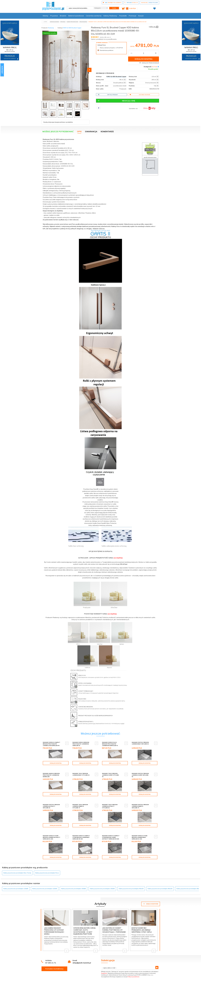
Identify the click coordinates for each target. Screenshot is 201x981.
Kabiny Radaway (110, 16)
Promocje (132, 16)
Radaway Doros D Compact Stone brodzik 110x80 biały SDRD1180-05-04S (81, 829)
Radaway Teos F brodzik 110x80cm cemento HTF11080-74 (80, 800)
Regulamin (104, 964)
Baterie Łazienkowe (76, 16)
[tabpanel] (100, 432)
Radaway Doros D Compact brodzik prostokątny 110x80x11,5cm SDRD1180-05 (51, 743)
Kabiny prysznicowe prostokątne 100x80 (73, 879)
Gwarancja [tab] (91, 130)
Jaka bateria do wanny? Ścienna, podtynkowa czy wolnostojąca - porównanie (114, 920)
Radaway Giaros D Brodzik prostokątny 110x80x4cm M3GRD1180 (51, 772)
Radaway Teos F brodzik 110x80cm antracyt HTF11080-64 (110, 800)
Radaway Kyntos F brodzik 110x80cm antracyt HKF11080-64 (51, 800)
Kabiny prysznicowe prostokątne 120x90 (44, 879)
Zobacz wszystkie (150, 894)
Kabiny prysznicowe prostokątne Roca (47, 863)
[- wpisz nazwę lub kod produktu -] (79, 8)
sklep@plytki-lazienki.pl (82, 953)
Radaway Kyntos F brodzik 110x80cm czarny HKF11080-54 (140, 772)
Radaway (51, 28)
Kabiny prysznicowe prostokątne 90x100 (131, 879)
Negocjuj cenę (116, 101)
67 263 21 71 (50, 953)
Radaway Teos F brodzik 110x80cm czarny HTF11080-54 (110, 772)
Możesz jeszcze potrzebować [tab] (58, 130)
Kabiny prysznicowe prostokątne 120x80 (15, 879)
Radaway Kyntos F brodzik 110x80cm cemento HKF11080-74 (140, 800)
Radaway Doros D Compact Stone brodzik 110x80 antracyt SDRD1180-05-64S (110, 829)
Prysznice (54, 16)
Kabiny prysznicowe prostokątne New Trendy (17, 863)
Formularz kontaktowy (54, 959)
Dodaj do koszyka (143, 59)
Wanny (45, 16)
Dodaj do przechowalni (149, 63)
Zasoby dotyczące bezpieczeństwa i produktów (58, 121)
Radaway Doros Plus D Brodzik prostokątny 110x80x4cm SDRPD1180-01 (110, 743)
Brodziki (63, 16)
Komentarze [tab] (107, 130)
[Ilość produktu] (143, 53)
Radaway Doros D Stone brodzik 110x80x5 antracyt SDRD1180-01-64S (51, 829)
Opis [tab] (79, 130)
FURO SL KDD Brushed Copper (72, 28)
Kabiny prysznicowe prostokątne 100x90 (102, 879)
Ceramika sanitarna (93, 16)
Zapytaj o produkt (108, 94)
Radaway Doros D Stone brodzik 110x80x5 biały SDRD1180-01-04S (139, 829)
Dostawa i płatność (140, 94)
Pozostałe (123, 16)
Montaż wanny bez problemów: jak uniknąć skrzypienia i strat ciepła (141, 920)
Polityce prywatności (133, 967)
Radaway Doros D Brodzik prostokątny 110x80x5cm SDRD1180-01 (80, 743)
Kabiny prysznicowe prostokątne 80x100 (160, 879)
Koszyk (141, 16)
